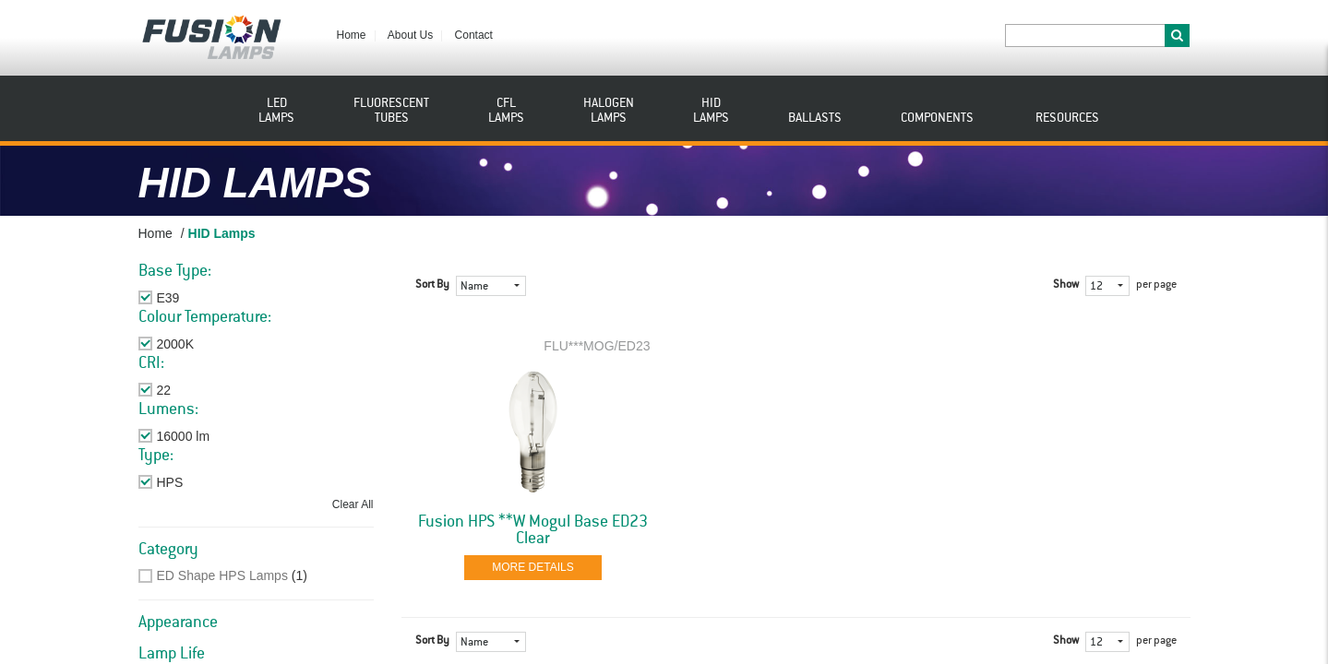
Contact (474, 35)
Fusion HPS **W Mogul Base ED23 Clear (533, 530)
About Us (410, 35)
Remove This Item (209, 297)
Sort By (432, 285)
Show (1066, 285)
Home (351, 35)
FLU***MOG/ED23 (597, 345)
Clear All (353, 504)
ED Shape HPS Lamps (222, 575)
